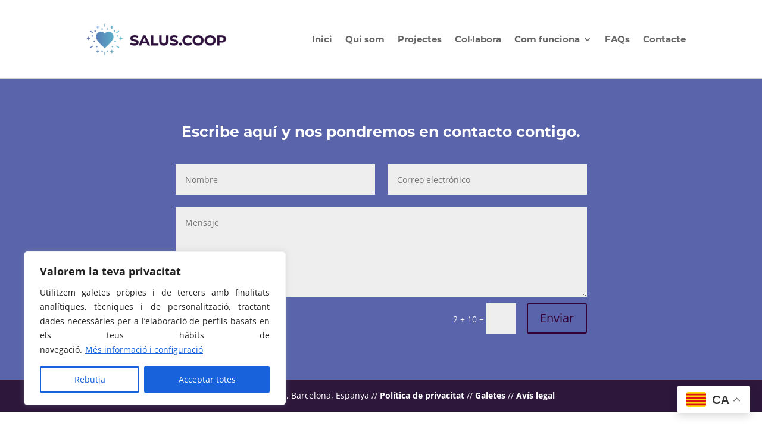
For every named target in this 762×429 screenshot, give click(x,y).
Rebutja (89, 379)
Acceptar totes (207, 379)
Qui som (365, 39)
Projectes (420, 39)
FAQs (617, 39)
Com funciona (547, 39)
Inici (322, 39)
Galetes (490, 395)
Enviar (557, 318)
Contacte (664, 39)
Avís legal (535, 395)
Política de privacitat (422, 395)
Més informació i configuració (144, 349)
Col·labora (478, 39)
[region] (155, 328)
